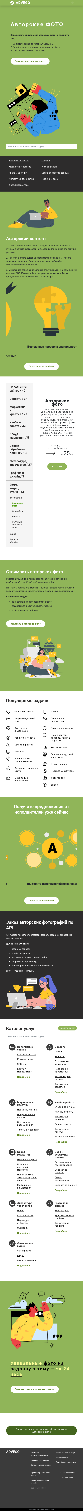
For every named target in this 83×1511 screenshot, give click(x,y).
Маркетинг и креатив (20, 166)
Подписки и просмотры (57, 720)
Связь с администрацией (41, 1465)
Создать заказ (67, 1028)
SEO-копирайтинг (24, 744)
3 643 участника (66, 1477)
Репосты (60, 1056)
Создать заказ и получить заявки (34, 1389)
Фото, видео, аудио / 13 (17, 488)
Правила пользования (40, 1460)
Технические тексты (62, 1130)
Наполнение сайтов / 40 (18, 388)
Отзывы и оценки (27, 1159)
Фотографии (16, 497)
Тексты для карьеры (61, 1118)
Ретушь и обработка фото (17, 524)
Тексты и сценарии (28, 1129)
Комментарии (59, 747)
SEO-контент (24, 1064)
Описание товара (24, 711)
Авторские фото (17, 504)
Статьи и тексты (26, 1054)
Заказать (57, 466)
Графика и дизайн (51, 179)
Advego (23, 3)
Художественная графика (64, 1217)
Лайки (54, 711)
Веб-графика (62, 1210)
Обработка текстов (61, 1171)
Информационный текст (24, 720)
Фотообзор (17, 511)
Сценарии (22, 1228)
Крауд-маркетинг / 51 (20, 435)
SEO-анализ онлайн (38, 1488)
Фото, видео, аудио (19, 185)
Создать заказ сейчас (41, 366)
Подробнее (23, 1077)
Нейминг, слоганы (27, 1109)
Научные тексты (64, 1111)
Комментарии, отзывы (63, 1078)
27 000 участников (67, 1473)
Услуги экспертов (65, 1136)
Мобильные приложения (21, 779)
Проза (20, 1210)
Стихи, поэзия (59, 764)
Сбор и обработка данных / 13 (18, 449)
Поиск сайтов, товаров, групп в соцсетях (60, 738)
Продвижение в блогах (26, 1116)
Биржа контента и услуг (65, 1453)
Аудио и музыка (14, 540)
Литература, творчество (21, 179)
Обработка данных (66, 1185)
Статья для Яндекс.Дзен (21, 729)
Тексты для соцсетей (61, 1085)
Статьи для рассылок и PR (25, 1123)
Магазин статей (62, 1457)
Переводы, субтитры (63, 771)
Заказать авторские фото (30, 61)
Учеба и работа (49, 166)
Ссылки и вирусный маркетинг (62, 755)
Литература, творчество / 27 (21, 462)
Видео (13, 534)
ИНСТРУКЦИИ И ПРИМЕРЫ (20, 971)
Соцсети (46, 160)
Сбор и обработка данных (55, 173)
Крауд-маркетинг (18, 173)
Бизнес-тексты (63, 1124)
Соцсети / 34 (18, 399)
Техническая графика (62, 1224)
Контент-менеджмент (24, 1070)
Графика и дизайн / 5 (17, 474)
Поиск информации (62, 728)
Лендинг (19, 751)
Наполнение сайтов (19, 160)
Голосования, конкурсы (62, 1062)
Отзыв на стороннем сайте (26, 769)
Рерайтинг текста (24, 737)
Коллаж (16, 516)
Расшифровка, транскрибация (23, 760)
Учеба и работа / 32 (18, 424)
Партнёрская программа (66, 1462)
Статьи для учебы (65, 1107)
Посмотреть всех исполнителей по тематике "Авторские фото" (41, 1430)
